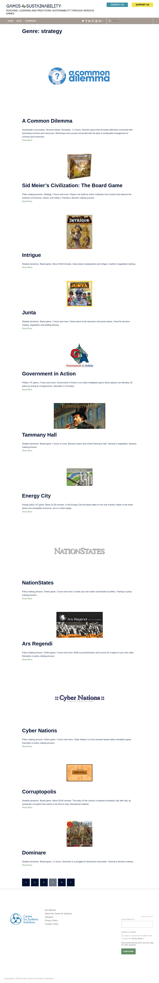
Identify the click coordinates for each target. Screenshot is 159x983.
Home (10, 21)
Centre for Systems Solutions (40, 978)
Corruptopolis (39, 791)
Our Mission (50, 910)
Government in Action (49, 373)
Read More (27, 140)
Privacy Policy (51, 920)
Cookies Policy (51, 924)
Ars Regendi (37, 643)
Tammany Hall (39, 435)
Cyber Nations (39, 730)
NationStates (38, 582)
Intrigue (31, 255)
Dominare (34, 852)
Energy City (36, 496)
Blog (19, 21)
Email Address (127, 919)
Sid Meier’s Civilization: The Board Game (72, 185)
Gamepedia (30, 21)
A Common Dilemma (47, 121)
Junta (29, 312)
